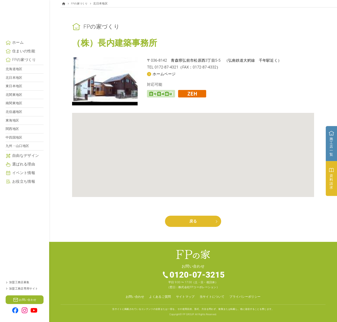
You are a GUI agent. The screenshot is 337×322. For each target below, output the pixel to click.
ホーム (18, 51)
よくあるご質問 (158, 296)
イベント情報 (23, 181)
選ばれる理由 (23, 172)
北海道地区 (14, 77)
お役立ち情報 (23, 190)
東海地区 (12, 129)
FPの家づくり (24, 68)
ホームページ (164, 74)
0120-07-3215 (197, 275)
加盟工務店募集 (19, 282)
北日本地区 (14, 86)
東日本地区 (14, 94)
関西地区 (12, 137)
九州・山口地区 (17, 154)
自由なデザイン (25, 164)
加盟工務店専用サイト (23, 288)
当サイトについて (213, 296)
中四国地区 (14, 146)
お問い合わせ (131, 296)
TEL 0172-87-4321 (162, 67)
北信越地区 (14, 120)
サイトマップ (185, 296)
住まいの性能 (23, 59)
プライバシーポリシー (248, 296)
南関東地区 (14, 111)
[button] (193, 150)
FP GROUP (188, 314)
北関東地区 (14, 103)
